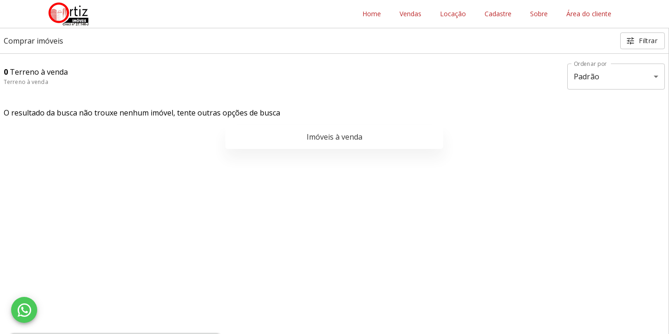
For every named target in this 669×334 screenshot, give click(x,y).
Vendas (410, 14)
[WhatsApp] (24, 310)
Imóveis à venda (334, 137)
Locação (453, 14)
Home (371, 14)
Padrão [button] (586, 76)
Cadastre (498, 14)
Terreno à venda (26, 82)
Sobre (539, 14)
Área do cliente (588, 14)
